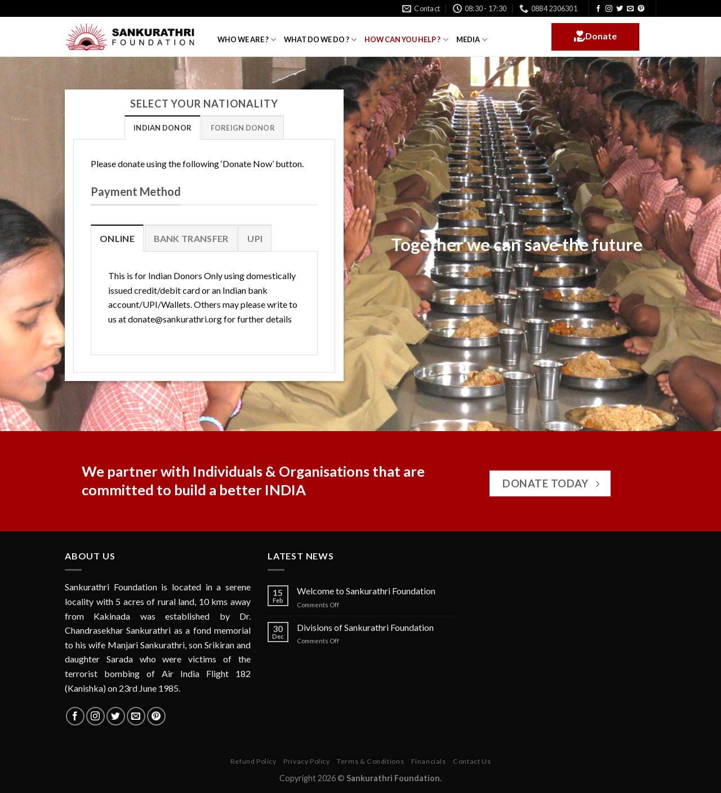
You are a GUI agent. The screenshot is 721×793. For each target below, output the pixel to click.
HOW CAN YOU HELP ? (406, 39)
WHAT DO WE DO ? (320, 39)
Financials (428, 761)
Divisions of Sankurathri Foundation (365, 627)
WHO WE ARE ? (246, 39)
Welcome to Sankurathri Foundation (366, 590)
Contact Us (472, 761)
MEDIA (471, 39)
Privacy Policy (306, 761)
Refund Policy (253, 761)
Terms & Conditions (370, 761)
